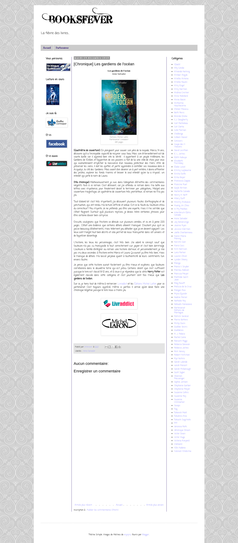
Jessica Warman (182, 229)
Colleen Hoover (181, 137)
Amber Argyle (181, 75)
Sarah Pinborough (182, 369)
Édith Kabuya (180, 157)
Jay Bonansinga (181, 222)
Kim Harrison (180, 249)
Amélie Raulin (180, 82)
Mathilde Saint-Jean (181, 278)
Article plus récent (83, 505)
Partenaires (62, 47)
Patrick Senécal (181, 316)
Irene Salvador (89, 351)
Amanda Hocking (182, 71)
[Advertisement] (119, 475)
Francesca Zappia (182, 180)
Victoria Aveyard (181, 440)
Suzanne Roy (180, 396)
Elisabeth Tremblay (178, 162)
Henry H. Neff (180, 195)
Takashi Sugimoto (182, 419)
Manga (177, 263)
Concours (178, 141)
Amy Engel (179, 85)
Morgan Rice (180, 290)
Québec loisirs (180, 326)
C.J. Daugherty (181, 119)
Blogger (145, 534)
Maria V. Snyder (181, 266)
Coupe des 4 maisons (179, 145)
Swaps (177, 405)
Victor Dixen (179, 433)
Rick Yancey (179, 351)
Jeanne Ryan (180, 225)
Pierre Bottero (181, 319)
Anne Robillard (181, 96)
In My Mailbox (180, 209)
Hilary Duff (179, 198)
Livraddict (122, 284)
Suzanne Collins (181, 392)
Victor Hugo (179, 437)
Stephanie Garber (182, 385)
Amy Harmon (180, 89)
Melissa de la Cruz (182, 286)
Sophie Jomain (181, 382)
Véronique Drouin (182, 430)
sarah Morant (180, 365)
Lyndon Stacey (180, 259)
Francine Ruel (180, 184)
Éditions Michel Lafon (145, 284)
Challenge (178, 133)
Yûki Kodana (179, 447)
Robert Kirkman (182, 355)
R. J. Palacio (179, 334)
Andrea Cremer (181, 92)
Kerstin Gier (180, 242)
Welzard (178, 444)
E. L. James (179, 153)
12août (177, 64)
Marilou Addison (181, 270)
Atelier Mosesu (181, 109)
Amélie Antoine (181, 78)
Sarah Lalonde (180, 362)
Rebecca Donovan (182, 344)
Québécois (179, 330)
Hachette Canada (182, 191)
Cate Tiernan (180, 130)
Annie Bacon (180, 99)
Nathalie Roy (180, 300)
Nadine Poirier (180, 297)
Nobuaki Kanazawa (183, 304)
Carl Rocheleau (181, 123)
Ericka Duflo (180, 173)
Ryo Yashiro (179, 358)
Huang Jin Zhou (181, 205)
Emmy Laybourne (182, 170)
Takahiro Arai (180, 416)
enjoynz (127, 534)
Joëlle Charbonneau (183, 232)
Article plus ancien (155, 505)
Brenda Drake (180, 116)
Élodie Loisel (179, 167)
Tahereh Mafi (180, 412)
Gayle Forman (180, 188)
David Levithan (181, 150)
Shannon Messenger (179, 377)
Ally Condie (179, 68)
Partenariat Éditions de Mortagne (179, 310)
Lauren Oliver (180, 256)
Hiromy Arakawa (182, 202)
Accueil (47, 47)
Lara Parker (180, 252)
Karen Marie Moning (180, 237)
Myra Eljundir (180, 293)
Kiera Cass (179, 245)
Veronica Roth (180, 426)
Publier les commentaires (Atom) (102, 510)
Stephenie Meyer (182, 389)
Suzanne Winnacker (179, 401)
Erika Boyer (179, 177)
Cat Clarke (179, 126)
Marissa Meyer (181, 273)
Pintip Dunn (179, 323)
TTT (175, 423)
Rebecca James (181, 347)
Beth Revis (179, 112)
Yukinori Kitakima (182, 451)
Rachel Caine (180, 337)
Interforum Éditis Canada (182, 214)
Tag (175, 409)
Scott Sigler (179, 372)
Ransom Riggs (181, 341)
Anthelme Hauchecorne (180, 104)
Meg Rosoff (179, 283)
